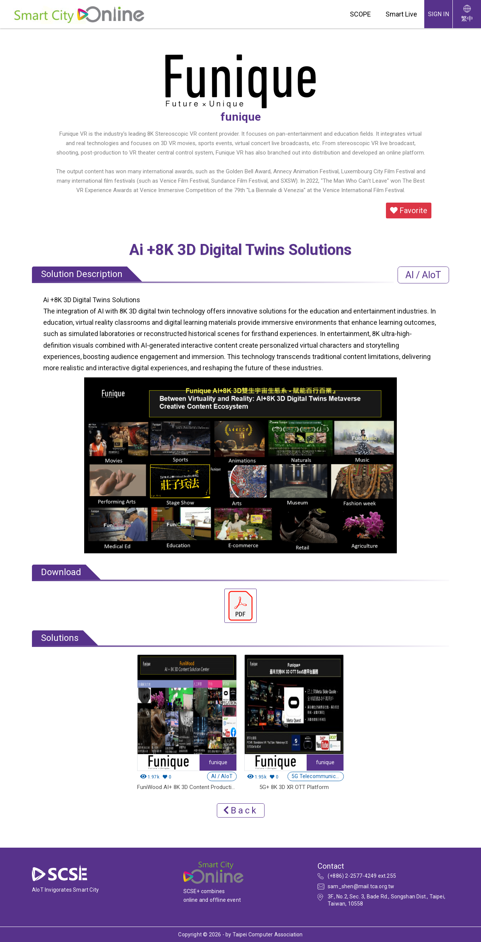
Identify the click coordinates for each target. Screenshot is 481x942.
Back (240, 810)
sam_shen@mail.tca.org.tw (361, 886)
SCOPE (360, 14)
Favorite (408, 210)
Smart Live (401, 14)
